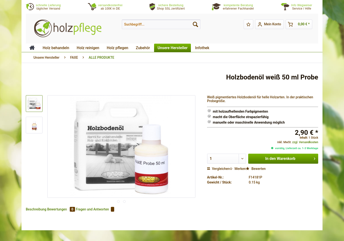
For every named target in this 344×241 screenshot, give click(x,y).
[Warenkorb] (299, 24)
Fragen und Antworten (95, 209)
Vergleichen (218, 169)
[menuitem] (304, 7)
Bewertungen (61, 209)
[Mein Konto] (269, 24)
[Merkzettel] (248, 24)
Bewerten (256, 169)
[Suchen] (195, 24)
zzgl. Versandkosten (305, 142)
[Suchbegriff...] (161, 24)
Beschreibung (36, 209)
